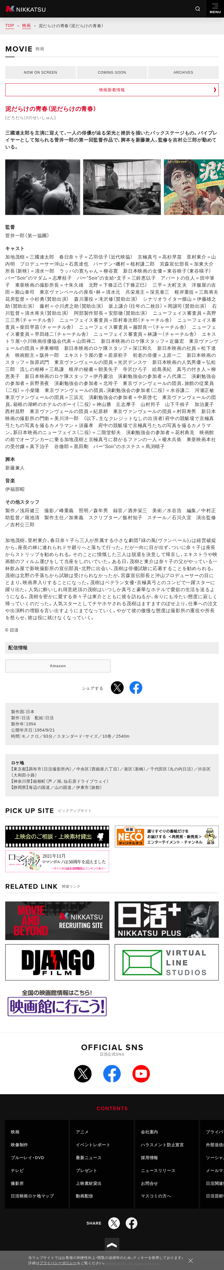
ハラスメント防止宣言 (162, 1144)
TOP (9, 25)
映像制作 (19, 1144)
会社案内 (149, 1132)
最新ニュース (89, 1157)
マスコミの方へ (156, 1196)
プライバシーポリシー (58, 1263)
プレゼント (86, 1170)
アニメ (82, 1132)
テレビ (17, 1170)
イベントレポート (93, 1144)
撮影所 (17, 1183)
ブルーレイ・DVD (27, 1157)
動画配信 (84, 1196)
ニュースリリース (158, 1170)
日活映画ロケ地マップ (32, 1196)
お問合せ (149, 1183)
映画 (26, 25)
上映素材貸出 (89, 1183)
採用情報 (149, 1157)
